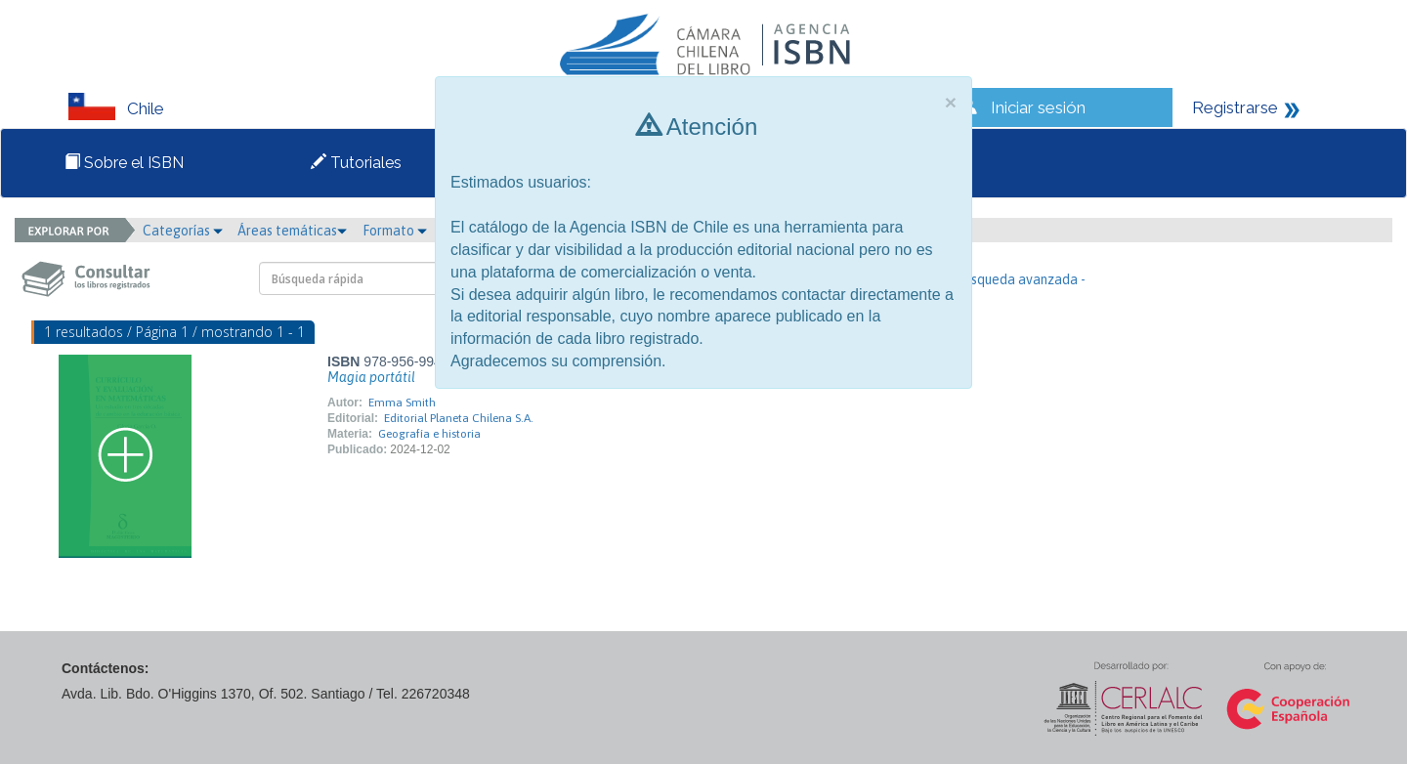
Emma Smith (402, 402)
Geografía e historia (429, 434)
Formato (394, 230)
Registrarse (1235, 107)
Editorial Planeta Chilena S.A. (458, 418)
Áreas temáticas (292, 230)
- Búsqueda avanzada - (1017, 279)
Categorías (183, 230)
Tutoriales (356, 162)
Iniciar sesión (1038, 107)
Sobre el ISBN (124, 162)
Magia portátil (371, 377)
